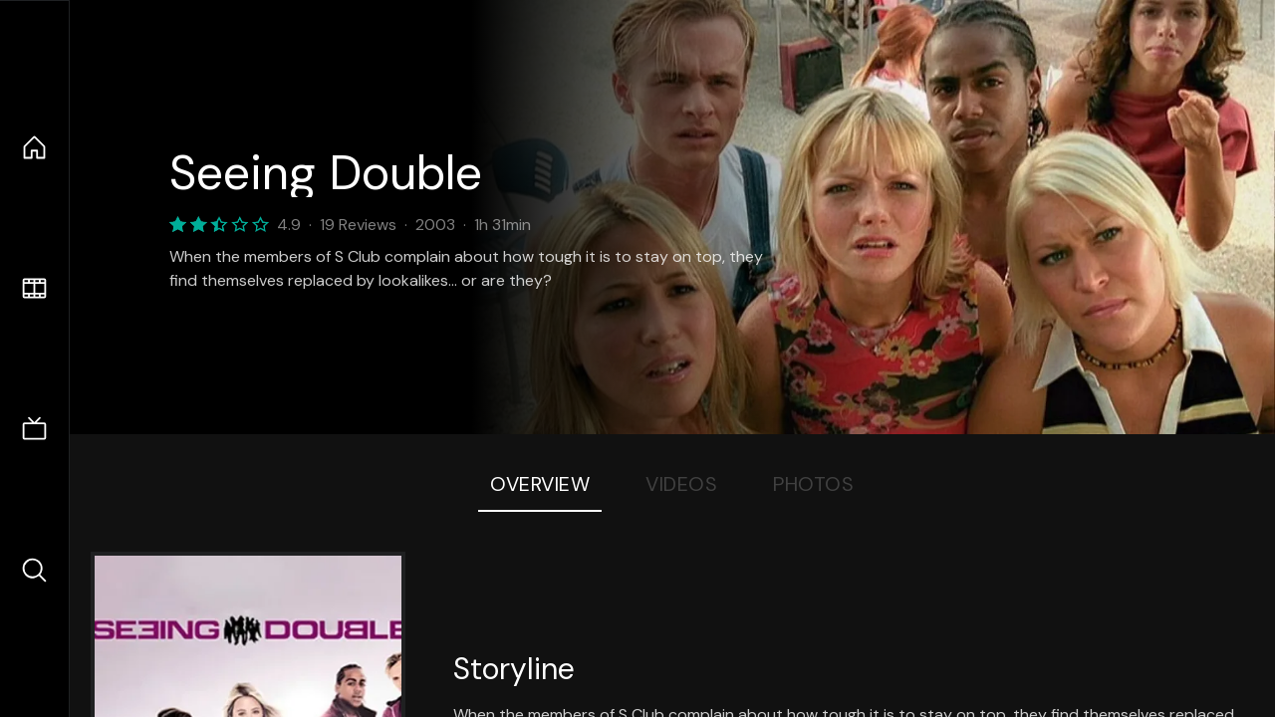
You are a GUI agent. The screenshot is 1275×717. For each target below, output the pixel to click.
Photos (813, 484)
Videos (681, 484)
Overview (540, 484)
